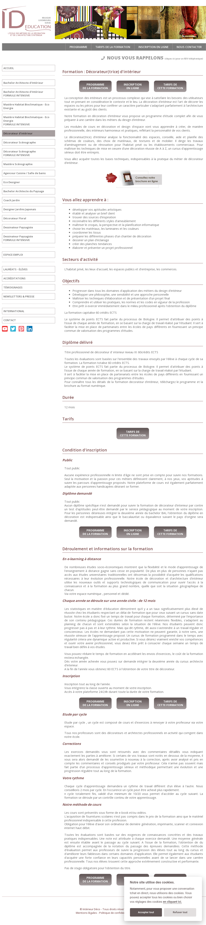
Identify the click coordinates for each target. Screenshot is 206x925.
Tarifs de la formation (112, 47)
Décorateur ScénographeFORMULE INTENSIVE (19, 153)
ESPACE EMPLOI (13, 254)
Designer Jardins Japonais (19, 209)
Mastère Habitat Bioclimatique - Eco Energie (26, 106)
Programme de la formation (95, 86)
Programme (78, 47)
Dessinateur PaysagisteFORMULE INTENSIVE (18, 238)
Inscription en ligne (153, 47)
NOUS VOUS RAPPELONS (152, 58)
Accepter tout (146, 912)
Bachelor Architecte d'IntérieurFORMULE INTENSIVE (23, 93)
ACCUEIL (8, 68)
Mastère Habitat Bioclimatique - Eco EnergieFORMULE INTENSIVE (26, 120)
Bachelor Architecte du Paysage (23, 191)
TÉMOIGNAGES (13, 287)
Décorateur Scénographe (19, 142)
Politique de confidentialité (115, 913)
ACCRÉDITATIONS (14, 278)
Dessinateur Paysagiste (18, 227)
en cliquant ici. (172, 902)
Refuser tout (180, 912)
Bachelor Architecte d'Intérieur (23, 83)
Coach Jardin (11, 200)
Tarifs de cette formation (170, 86)
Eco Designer (11, 182)
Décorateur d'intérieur (18, 133)
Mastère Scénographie (18, 164)
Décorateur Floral (14, 218)
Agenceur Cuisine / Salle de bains (24, 173)
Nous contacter (189, 47)
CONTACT (9, 320)
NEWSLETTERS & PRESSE (18, 296)
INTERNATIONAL (13, 311)
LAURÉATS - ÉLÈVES (15, 269)
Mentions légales (86, 913)
